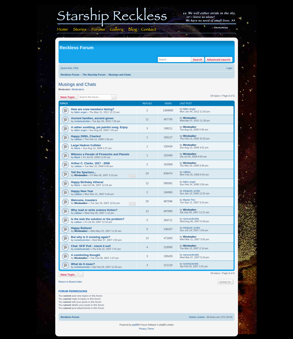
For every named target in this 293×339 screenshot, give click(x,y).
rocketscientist (82, 121)
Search (197, 59)
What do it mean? (83, 264)
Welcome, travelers (84, 200)
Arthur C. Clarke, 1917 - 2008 (90, 163)
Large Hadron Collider (86, 145)
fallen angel (80, 112)
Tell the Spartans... (83, 172)
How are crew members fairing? (92, 109)
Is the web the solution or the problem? (98, 219)
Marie (77, 148)
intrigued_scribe (191, 190)
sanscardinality (191, 218)
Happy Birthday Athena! (87, 182)
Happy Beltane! (81, 228)
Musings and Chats (77, 84)
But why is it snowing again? (90, 237)
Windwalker (189, 118)
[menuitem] (76, 68)
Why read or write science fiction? (94, 210)
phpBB (135, 325)
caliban (78, 139)
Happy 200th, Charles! (86, 136)
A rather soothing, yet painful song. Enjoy (99, 127)
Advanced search (218, 59)
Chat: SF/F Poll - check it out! (91, 246)
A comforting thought (85, 255)
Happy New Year (82, 191)
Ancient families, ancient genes (92, 118)
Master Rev (189, 199)
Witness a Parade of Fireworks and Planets (100, 154)
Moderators (78, 89)
